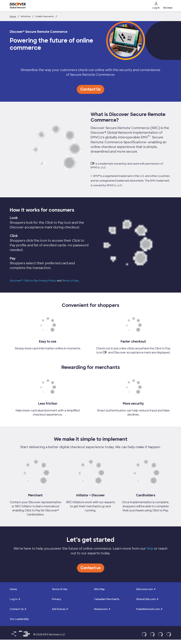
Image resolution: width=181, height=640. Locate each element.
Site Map (99, 589)
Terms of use (70, 280)
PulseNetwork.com (148, 609)
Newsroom (101, 609)
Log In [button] (156, 5)
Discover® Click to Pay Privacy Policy (33, 280)
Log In (14, 599)
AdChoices (58, 609)
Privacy (56, 599)
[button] (167, 5)
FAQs (150, 548)
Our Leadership (19, 619)
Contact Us (17, 609)
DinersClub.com (146, 599)
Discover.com (144, 589)
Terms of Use (59, 589)
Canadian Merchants (106, 599)
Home (13, 589)
